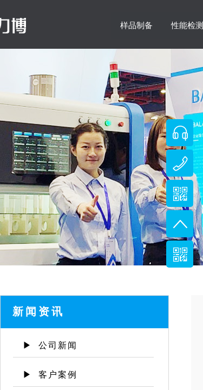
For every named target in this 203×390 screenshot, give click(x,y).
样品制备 (136, 25)
